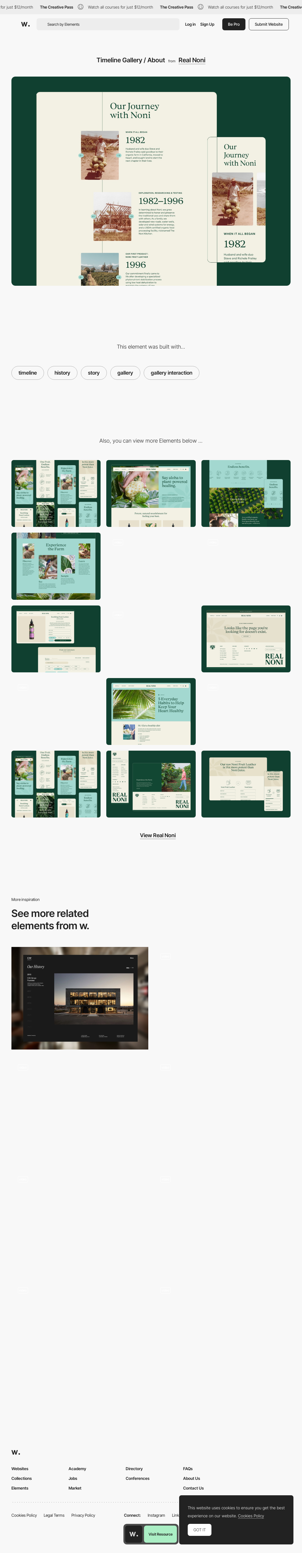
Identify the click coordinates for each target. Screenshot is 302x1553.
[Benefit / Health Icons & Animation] (246, 493)
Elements (19, 1488)
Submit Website (269, 24)
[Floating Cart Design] (150, 566)
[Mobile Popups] (246, 711)
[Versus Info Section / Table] (246, 784)
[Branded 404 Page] (246, 638)
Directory (134, 1468)
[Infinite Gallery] (222, 1109)
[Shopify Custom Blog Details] (150, 711)
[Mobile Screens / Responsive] (56, 784)
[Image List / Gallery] (56, 566)
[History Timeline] (79, 998)
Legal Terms (54, 1515)
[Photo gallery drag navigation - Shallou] (79, 1219)
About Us (191, 1478)
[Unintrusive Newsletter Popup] (246, 566)
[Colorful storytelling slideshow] (222, 1330)
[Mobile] (56, 493)
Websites (19, 1468)
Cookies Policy (24, 1515)
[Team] (222, 1221)
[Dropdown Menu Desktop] (56, 711)
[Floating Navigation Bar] (150, 638)
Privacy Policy (83, 1515)
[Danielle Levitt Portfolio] (79, 1332)
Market (75, 1488)
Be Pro (234, 24)
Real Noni (192, 60)
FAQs (188, 1468)
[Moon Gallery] (79, 1109)
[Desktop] (150, 493)
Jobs (73, 1478)
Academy (77, 1468)
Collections (21, 1478)
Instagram (156, 1515)
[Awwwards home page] (133, 1534)
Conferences (137, 1478)
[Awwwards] (25, 24)
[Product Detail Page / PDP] (56, 638)
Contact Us (193, 1488)
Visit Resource (161, 1534)
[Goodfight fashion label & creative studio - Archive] (222, 996)
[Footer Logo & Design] (150, 784)
